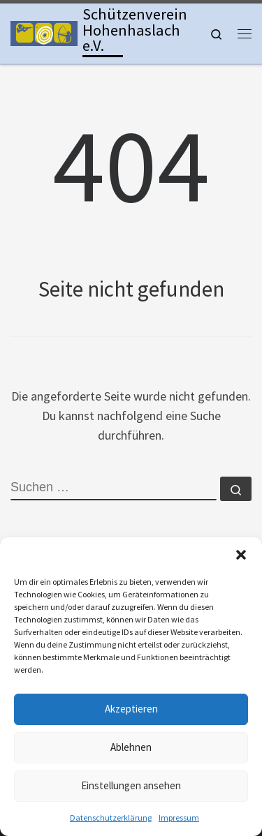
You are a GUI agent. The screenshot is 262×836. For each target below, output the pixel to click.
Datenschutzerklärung (111, 817)
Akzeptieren (131, 708)
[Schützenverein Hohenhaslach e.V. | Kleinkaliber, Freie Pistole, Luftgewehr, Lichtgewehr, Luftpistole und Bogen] (44, 32)
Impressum (179, 817)
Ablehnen (131, 747)
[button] (241, 555)
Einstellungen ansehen (131, 785)
